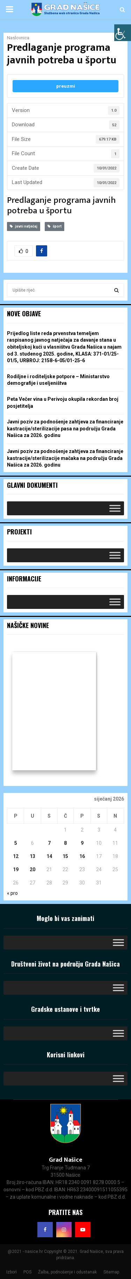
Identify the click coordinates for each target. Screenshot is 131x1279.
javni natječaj (23, 226)
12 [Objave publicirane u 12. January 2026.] (16, 856)
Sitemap (111, 1272)
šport (54, 226)
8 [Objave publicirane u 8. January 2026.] (65, 843)
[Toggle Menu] (115, 508)
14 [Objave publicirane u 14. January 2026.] (49, 856)
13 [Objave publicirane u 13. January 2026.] (32, 856)
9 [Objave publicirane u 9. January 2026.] (82, 843)
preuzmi (65, 86)
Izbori (11, 1272)
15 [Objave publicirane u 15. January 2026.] (65, 856)
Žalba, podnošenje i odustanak (67, 1272)
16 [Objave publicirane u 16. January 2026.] (82, 856)
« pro (12, 893)
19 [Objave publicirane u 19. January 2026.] (16, 869)
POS (27, 1272)
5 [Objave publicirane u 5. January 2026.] (15, 843)
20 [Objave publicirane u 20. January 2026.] (32, 869)
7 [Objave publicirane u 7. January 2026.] (49, 843)
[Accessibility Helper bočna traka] (122, 32)
